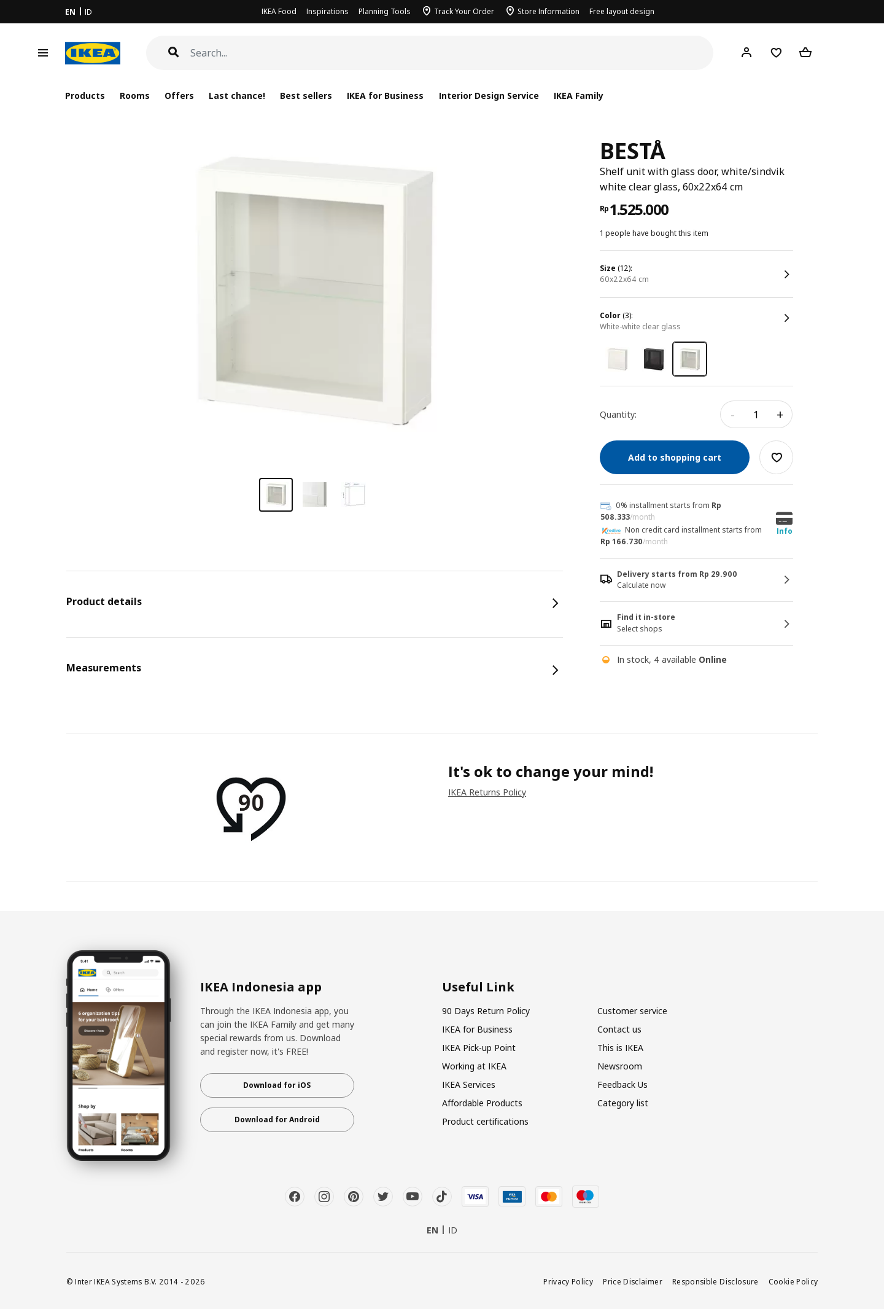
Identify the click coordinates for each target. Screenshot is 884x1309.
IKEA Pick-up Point (479, 1047)
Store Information (549, 11)
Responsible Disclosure (715, 1281)
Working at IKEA (474, 1066)
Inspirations (327, 11)
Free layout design (621, 11)
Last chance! (237, 95)
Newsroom (619, 1066)
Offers (179, 95)
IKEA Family (578, 95)
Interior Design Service (489, 95)
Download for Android (277, 1119)
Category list (622, 1103)
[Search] (452, 53)
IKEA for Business (385, 95)
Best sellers (306, 95)
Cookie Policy (793, 1281)
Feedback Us (622, 1084)
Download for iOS (277, 1085)
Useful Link (478, 987)
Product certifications (485, 1121)
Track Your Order (464, 11)
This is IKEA (620, 1047)
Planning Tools (385, 11)
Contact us (619, 1029)
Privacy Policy (568, 1281)
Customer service (632, 1011)
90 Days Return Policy (486, 1011)
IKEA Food (279, 11)
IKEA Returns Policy (487, 792)
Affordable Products (482, 1103)
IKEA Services (468, 1084)
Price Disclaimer (632, 1281)
